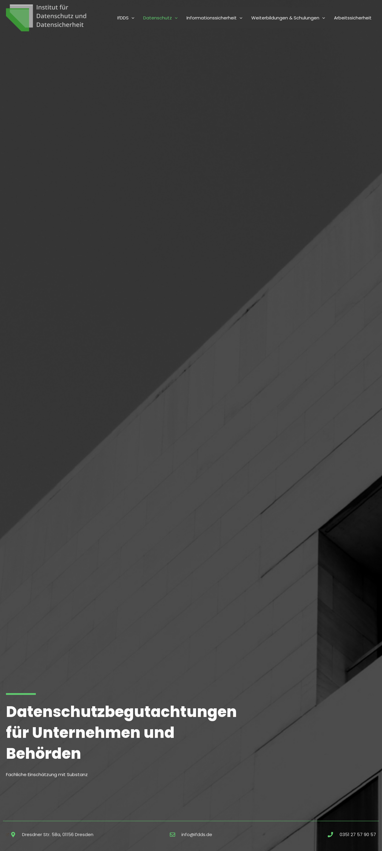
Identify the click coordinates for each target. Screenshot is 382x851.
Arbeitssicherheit (353, 18)
